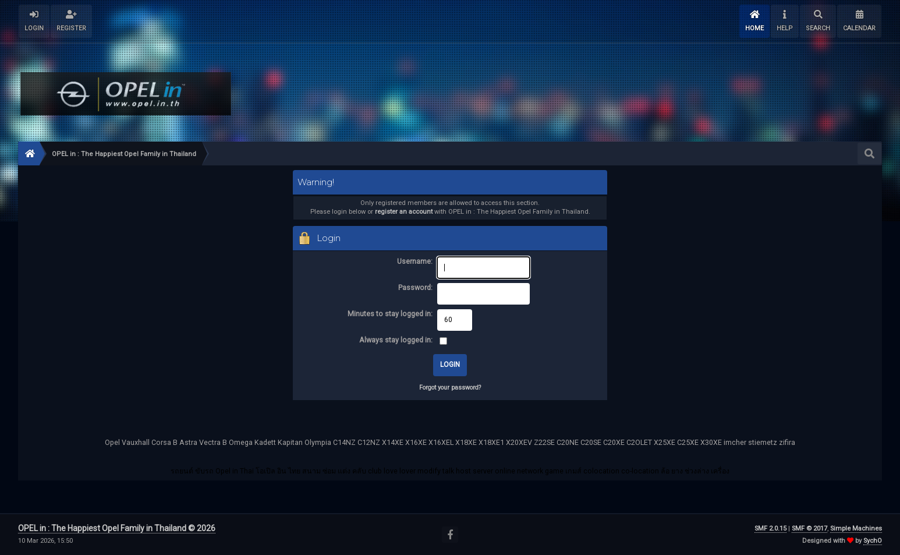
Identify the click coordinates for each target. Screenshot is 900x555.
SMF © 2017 (809, 528)
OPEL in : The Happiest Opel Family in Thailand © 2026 (116, 528)
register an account (404, 211)
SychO (872, 541)
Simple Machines (856, 528)
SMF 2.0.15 (770, 528)
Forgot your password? (450, 387)
